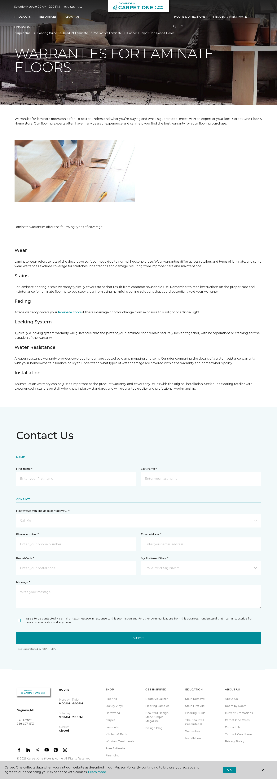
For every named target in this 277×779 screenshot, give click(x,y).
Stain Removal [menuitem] (195, 699)
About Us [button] (72, 16)
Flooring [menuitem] (111, 699)
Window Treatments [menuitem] (120, 741)
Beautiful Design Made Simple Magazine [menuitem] (157, 717)
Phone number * (27, 534)
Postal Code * (25, 558)
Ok (229, 769)
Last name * (149, 468)
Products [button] (22, 16)
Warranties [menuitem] (192, 731)
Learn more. (97, 772)
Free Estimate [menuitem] (115, 748)
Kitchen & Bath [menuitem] (116, 734)
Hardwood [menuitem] (113, 713)
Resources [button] (48, 16)
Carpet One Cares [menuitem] (237, 720)
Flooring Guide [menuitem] (195, 713)
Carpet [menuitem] (110, 720)
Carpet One (23, 33)
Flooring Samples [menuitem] (157, 706)
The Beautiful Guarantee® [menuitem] (194, 722)
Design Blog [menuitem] (153, 728)
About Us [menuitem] (231, 699)
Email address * (151, 534)
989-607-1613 (73, 7)
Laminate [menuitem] (112, 727)
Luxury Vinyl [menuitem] (114, 706)
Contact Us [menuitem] (232, 727)
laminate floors (70, 312)
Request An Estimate (230, 16)
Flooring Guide (47, 33)
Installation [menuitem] (193, 738)
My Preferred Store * (154, 558)
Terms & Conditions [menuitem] (238, 734)
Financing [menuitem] (22, 26)
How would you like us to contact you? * (42, 511)
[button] (174, 26)
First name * (24, 468)
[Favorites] (182, 26)
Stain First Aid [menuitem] (194, 706)
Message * (23, 582)
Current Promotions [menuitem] (239, 713)
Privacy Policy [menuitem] (234, 741)
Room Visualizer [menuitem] (156, 699)
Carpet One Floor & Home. (45, 758)
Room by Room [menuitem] (235, 706)
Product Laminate (75, 33)
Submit (138, 638)
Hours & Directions (189, 16)
